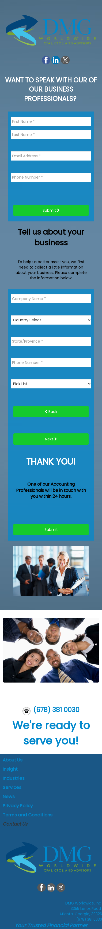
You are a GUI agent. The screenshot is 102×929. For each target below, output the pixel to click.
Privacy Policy (18, 805)
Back (51, 411)
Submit (51, 210)
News (9, 796)
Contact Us (15, 824)
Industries (14, 778)
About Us (12, 760)
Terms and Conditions (27, 815)
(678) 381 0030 (56, 709)
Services (12, 787)
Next (51, 439)
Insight (10, 769)
